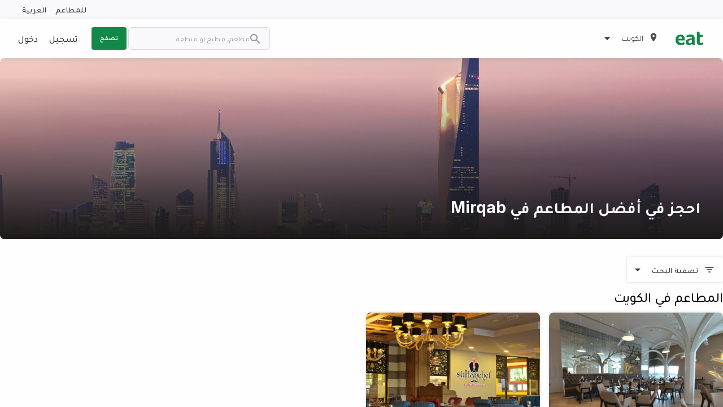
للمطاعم (70, 9)
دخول (28, 38)
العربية (34, 9)
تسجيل (63, 38)
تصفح (109, 38)
